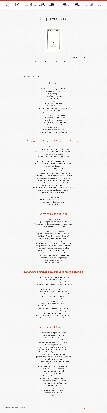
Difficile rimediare (54, 214)
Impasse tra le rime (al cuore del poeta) (53, 141)
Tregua (53, 83)
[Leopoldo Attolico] (12, 5)
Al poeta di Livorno (53, 327)
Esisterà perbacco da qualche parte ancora (53, 272)
